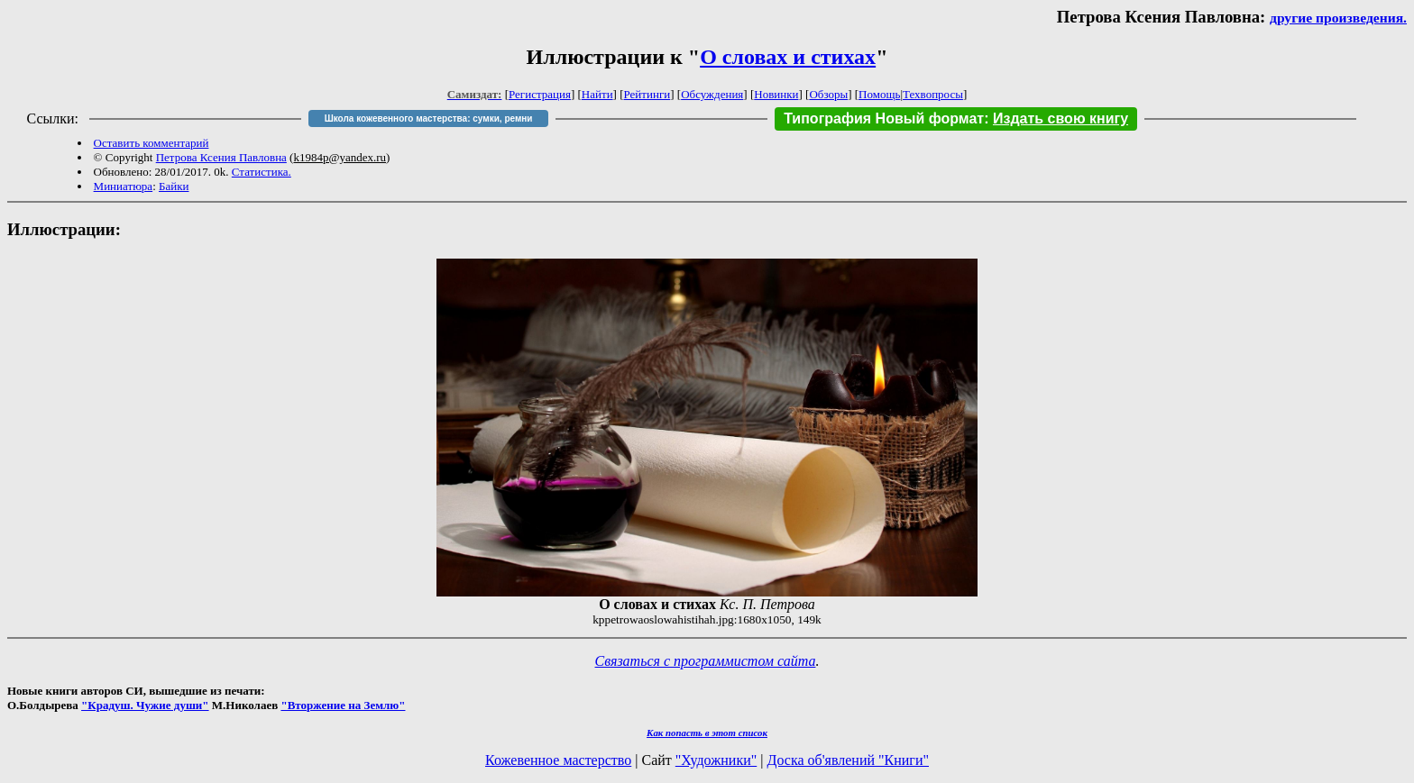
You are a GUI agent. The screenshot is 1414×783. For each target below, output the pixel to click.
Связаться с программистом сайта (705, 661)
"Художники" (716, 760)
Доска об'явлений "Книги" (848, 760)
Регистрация (540, 94)
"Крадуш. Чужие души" (145, 705)
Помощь (879, 94)
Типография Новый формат (884, 118)
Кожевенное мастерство (558, 760)
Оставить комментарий (151, 143)
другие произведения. (1338, 17)
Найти (597, 94)
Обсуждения (712, 94)
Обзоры (828, 94)
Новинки (776, 94)
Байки (173, 186)
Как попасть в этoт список (707, 732)
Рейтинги (647, 94)
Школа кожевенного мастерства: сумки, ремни (429, 118)
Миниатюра (123, 186)
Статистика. (261, 171)
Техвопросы (933, 94)
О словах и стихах (788, 56)
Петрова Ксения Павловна (221, 157)
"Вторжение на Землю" (342, 705)
